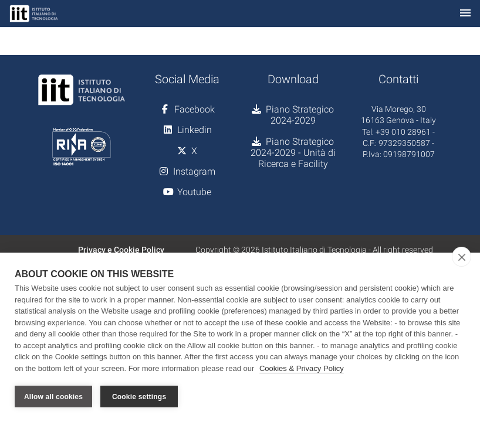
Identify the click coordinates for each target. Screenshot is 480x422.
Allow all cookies (53, 397)
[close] (461, 257)
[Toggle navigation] (465, 14)
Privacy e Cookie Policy (121, 249)
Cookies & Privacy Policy (301, 368)
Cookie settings (139, 397)
